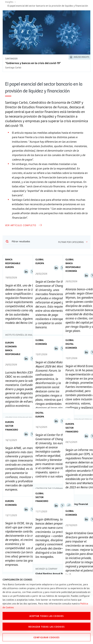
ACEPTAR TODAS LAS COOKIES (46, 615)
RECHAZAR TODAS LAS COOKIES (46, 626)
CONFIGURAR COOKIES (47, 637)
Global (39, 259)
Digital (69, 343)
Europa (9, 267)
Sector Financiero (11, 427)
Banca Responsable (12, 261)
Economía (71, 270)
